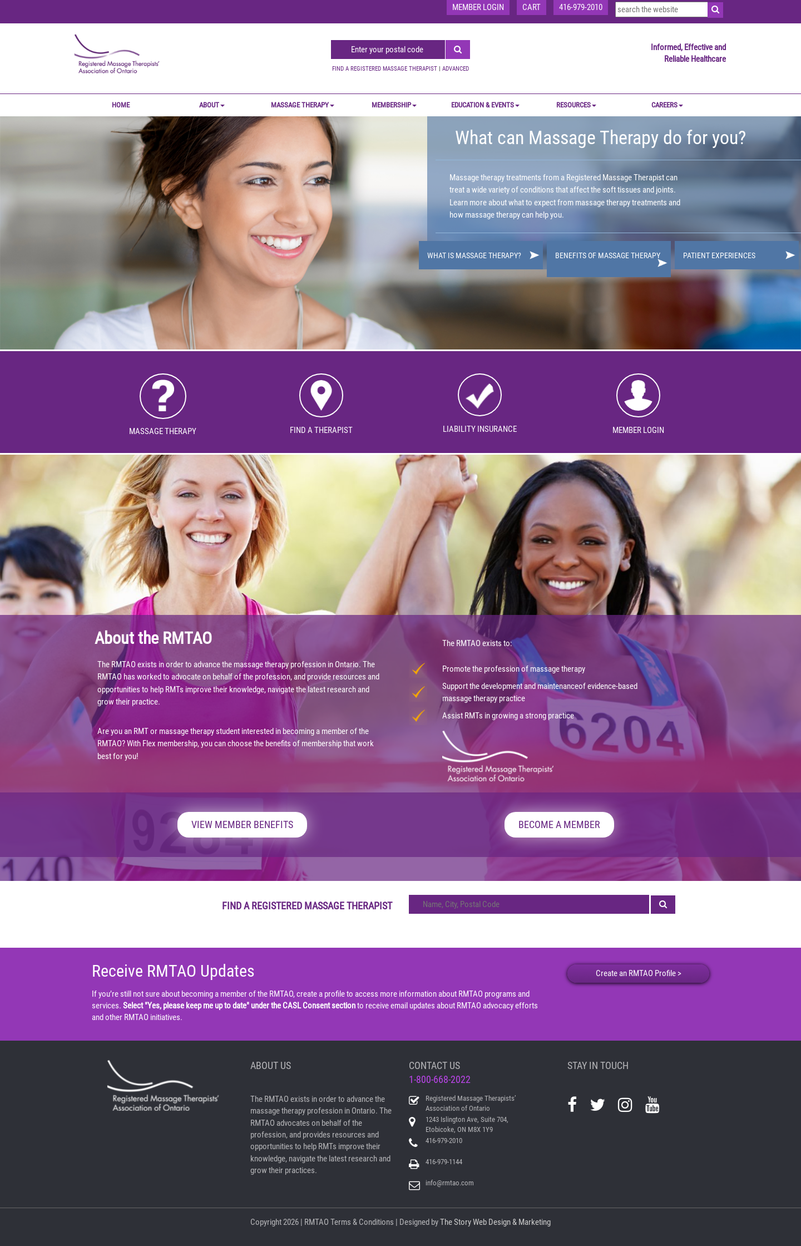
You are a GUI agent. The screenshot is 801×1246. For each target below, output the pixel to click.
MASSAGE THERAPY (302, 105)
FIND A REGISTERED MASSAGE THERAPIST (384, 68)
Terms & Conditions (362, 1222)
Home (121, 105)
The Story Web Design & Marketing (495, 1222)
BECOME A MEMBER (559, 824)
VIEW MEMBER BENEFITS (242, 824)
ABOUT (212, 105)
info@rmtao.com (450, 1183)
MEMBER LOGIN (638, 430)
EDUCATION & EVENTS (485, 105)
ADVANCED (455, 68)
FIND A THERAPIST (321, 430)
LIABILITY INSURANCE (480, 429)
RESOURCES (576, 105)
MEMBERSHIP (394, 105)
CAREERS (667, 105)
